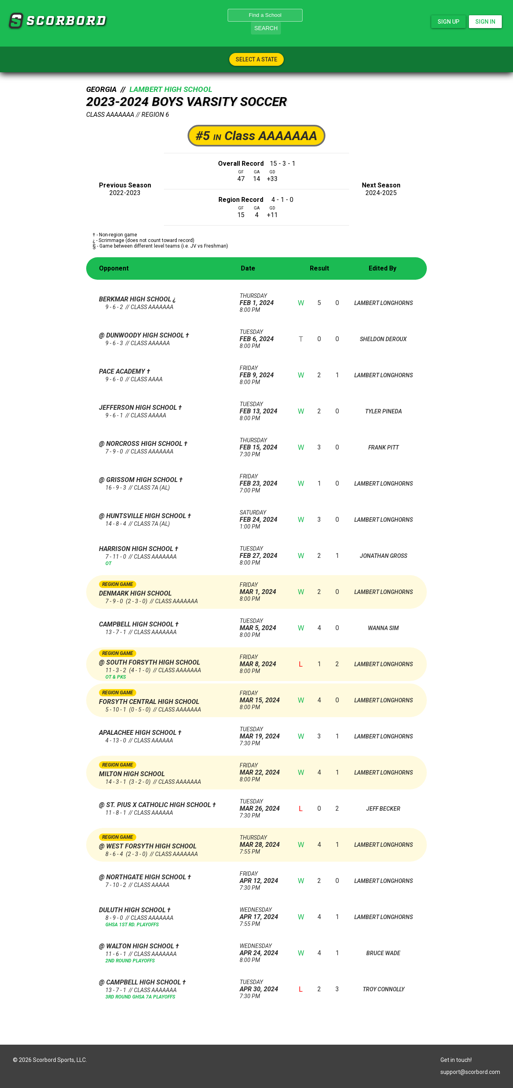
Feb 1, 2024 (262, 300)
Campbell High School (137, 624)
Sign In (485, 21)
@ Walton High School (137, 946)
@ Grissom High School (139, 480)
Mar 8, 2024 (262, 661)
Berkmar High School (136, 299)
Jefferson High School (138, 407)
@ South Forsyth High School (149, 662)
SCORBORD (15, 21)
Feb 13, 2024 (262, 408)
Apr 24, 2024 (262, 950)
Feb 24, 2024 (262, 516)
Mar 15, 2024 (262, 697)
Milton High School (132, 774)
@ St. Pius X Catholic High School (155, 805)
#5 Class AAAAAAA (256, 135)
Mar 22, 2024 (262, 769)
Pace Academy (123, 371)
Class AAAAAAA (110, 114)
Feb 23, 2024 (262, 480)
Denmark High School (135, 593)
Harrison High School (137, 549)
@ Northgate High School (143, 877)
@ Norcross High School (141, 443)
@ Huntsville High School (143, 516)
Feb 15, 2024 (262, 444)
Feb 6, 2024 (262, 336)
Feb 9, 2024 (262, 372)
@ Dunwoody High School (142, 335)
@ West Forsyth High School (147, 846)
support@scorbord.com (470, 1072)
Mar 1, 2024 (262, 589)
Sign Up (448, 21)
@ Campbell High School (140, 982)
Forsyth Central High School (149, 702)
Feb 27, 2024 (262, 552)
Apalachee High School (138, 732)
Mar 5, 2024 (262, 625)
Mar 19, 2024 (262, 733)
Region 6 (155, 114)
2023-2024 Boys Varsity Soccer (186, 101)
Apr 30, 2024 (262, 986)
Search (265, 28)
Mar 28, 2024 (262, 841)
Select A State (256, 59)
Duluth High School (133, 910)
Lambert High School (170, 89)
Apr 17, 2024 (262, 914)
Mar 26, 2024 (262, 805)
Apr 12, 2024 (262, 877)
